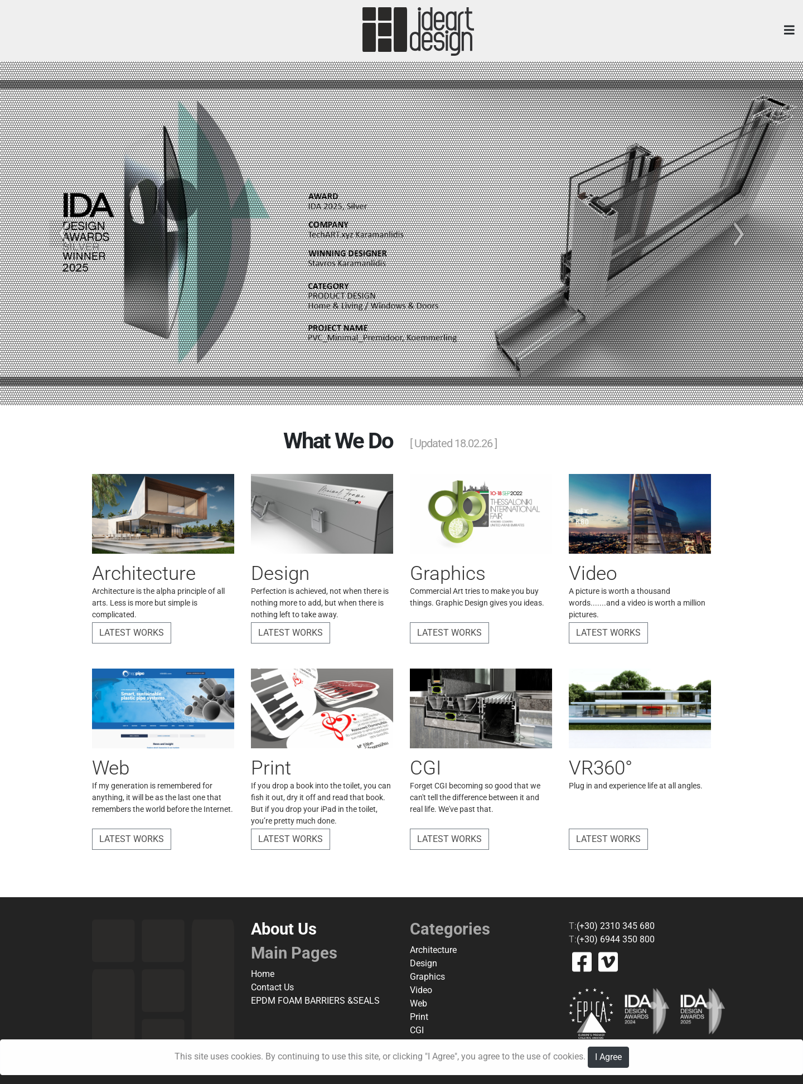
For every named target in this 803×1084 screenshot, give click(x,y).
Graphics (427, 976)
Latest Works (131, 632)
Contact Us (272, 987)
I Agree (608, 1057)
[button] (60, 233)
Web (418, 1003)
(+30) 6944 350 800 (616, 939)
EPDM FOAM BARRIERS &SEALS (315, 1000)
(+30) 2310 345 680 (616, 926)
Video (421, 990)
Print (419, 1017)
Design (423, 963)
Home (262, 974)
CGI (417, 1030)
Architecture (433, 950)
